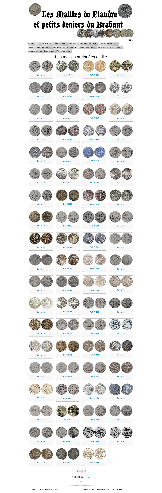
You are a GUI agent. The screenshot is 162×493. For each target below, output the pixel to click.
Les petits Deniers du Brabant (40, 47)
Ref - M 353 (41, 97)
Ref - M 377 (67, 226)
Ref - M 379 (121, 226)
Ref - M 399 (121, 334)
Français (85, 477)
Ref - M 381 (67, 247)
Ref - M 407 (121, 376)
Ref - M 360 (121, 118)
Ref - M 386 (94, 268)
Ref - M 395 (121, 312)
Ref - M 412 (94, 420)
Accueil (30, 43)
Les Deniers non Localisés (63, 47)
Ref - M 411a (67, 420)
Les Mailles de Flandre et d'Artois (55, 43)
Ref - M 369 (41, 183)
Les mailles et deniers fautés (84, 47)
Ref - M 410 (121, 398)
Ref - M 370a (94, 182)
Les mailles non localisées (107, 43)
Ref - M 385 (67, 269)
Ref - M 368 (121, 161)
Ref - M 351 (94, 75)
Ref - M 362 (67, 139)
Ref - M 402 (94, 355)
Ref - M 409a (94, 398)
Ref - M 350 (41, 75)
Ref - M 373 (67, 204)
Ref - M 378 (94, 226)
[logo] (81, 8)
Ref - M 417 (121, 441)
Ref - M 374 (94, 204)
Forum (37, 43)
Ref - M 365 (41, 161)
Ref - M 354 (67, 97)
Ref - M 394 (94, 312)
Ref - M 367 (94, 161)
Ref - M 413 (121, 420)
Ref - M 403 (121, 355)
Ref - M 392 (41, 312)
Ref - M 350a (67, 75)
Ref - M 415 (67, 441)
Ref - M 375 (121, 204)
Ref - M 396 (41, 333)
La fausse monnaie (35, 51)
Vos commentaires (63, 51)
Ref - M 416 (94, 441)
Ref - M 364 (121, 140)
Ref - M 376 (41, 225)
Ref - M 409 (67, 398)
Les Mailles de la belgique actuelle (82, 43)
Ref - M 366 (67, 161)
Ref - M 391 (121, 290)
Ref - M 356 (121, 96)
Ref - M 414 (41, 441)
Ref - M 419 (67, 463)
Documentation (49, 51)
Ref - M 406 (94, 377)
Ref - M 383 (121, 247)
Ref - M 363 (94, 139)
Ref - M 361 (41, 140)
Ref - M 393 (67, 311)
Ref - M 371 (121, 183)
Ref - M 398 (94, 334)
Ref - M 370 (67, 182)
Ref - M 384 (41, 269)
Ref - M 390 (94, 290)
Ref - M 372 (41, 204)
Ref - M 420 (94, 462)
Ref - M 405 (67, 377)
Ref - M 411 (41, 420)
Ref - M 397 (67, 334)
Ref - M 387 (121, 269)
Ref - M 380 (41, 247)
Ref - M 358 (67, 118)
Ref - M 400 (41, 355)
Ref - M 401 (67, 355)
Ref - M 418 (41, 463)
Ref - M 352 (121, 75)
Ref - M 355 (94, 96)
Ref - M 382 (94, 247)
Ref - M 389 (67, 290)
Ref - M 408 (41, 398)
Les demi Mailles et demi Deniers (109, 47)
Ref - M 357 (41, 118)
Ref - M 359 (94, 118)
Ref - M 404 (41, 377)
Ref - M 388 (41, 290)
